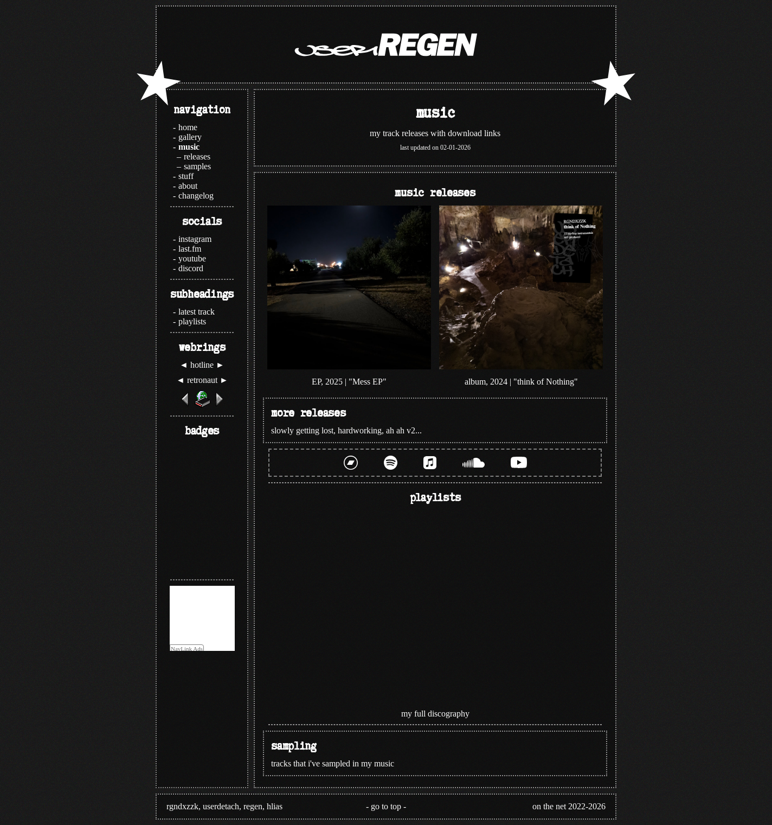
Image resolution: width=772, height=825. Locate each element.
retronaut (202, 380)
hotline (202, 364)
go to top (386, 806)
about (187, 185)
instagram (194, 239)
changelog (196, 195)
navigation (201, 109)
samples (197, 166)
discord (190, 268)
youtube (192, 258)
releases (197, 156)
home (187, 127)
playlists (192, 321)
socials (202, 220)
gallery (190, 137)
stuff (186, 176)
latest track (196, 311)
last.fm (189, 248)
